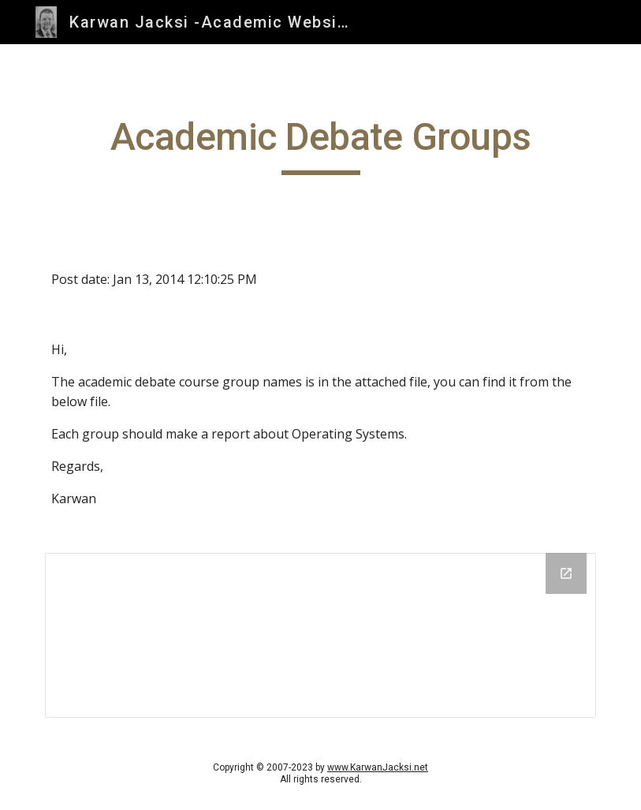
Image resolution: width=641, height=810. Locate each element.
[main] (320, 144)
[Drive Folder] (320, 635)
